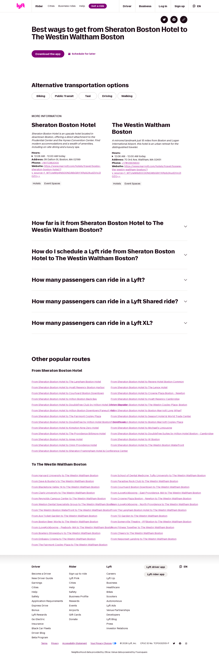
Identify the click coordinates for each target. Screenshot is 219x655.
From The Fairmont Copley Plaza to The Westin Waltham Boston (69, 544)
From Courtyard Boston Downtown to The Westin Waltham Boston (150, 487)
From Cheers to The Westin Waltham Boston (137, 533)
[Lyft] (21, 6)
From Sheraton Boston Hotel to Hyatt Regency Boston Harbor (68, 387)
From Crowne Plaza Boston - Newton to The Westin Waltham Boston (151, 498)
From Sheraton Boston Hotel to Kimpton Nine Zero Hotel (65, 428)
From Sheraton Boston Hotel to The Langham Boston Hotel (66, 381)
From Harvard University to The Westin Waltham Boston (65, 475)
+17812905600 (130, 163)
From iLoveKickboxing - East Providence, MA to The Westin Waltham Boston (156, 493)
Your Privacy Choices (103, 643)
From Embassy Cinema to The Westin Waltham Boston (64, 539)
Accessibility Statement (74, 643)
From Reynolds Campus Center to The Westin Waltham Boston (69, 498)
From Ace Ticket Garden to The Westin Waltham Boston (64, 516)
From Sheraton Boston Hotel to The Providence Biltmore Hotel (69, 433)
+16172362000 (50, 163)
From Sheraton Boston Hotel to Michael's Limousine (141, 428)
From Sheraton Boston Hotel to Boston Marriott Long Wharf (146, 410)
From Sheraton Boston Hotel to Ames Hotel (57, 439)
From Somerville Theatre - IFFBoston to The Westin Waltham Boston (151, 521)
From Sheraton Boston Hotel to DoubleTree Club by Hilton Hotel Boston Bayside (79, 405)
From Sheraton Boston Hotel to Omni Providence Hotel (64, 445)
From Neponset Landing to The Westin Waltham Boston (143, 539)
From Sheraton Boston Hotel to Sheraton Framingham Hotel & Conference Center (80, 451)
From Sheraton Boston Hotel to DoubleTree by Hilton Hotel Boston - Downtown (79, 422)
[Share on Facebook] (174, 19)
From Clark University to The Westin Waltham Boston (63, 493)
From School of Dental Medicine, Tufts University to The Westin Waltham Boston (158, 475)
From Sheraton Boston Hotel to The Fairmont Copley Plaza (66, 416)
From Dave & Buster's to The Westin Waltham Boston (63, 481)
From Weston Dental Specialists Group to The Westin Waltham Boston (73, 504)
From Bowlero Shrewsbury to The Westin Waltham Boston (66, 533)
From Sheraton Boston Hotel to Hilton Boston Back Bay (64, 399)
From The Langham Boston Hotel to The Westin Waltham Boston (148, 510)
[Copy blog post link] (183, 19)
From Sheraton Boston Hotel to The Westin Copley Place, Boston (149, 405)
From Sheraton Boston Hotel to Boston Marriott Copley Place (147, 422)
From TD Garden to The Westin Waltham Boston (139, 516)
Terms (44, 643)
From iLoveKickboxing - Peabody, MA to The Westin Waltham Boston (72, 527)
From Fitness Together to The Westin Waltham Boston (142, 527)
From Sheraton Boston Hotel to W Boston (135, 439)
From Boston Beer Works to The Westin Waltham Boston (65, 521)
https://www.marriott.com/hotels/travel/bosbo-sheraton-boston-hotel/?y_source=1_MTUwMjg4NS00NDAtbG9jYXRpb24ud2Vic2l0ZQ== (66, 171)
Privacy (55, 643)
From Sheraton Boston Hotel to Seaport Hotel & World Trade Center (151, 416)
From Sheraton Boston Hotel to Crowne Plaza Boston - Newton (148, 393)
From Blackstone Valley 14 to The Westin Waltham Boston (65, 487)
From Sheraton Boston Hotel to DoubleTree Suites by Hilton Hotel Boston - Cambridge (162, 433)
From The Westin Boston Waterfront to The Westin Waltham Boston (71, 510)
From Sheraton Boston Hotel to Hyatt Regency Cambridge (145, 399)
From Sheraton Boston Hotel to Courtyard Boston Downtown (68, 393)
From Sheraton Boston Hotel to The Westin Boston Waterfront (147, 445)
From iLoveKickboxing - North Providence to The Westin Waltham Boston (154, 504)
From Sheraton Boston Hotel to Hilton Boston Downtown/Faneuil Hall (73, 410)
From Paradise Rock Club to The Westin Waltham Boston (144, 481)
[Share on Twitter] (164, 19)
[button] (109, 226)
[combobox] (196, 6)
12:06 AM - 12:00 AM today (49, 156)
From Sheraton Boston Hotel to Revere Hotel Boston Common (147, 381)
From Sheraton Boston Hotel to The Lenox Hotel (139, 387)
